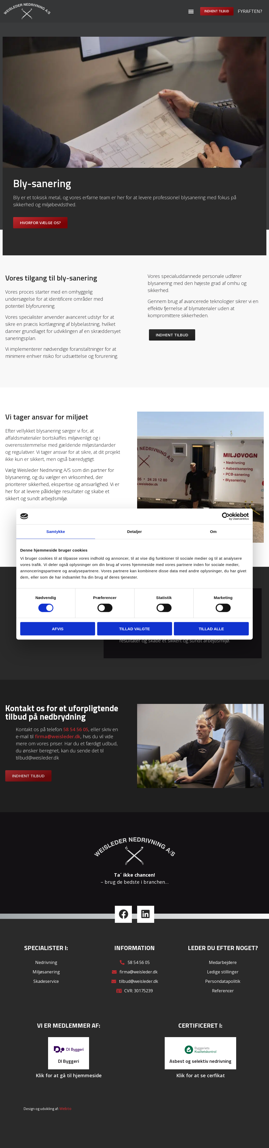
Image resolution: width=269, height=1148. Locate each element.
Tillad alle (211, 629)
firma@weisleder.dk (57, 745)
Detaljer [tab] (134, 531)
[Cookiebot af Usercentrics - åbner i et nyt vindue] (226, 516)
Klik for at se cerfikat (200, 1084)
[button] (178, 11)
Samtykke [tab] (55, 531)
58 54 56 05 (75, 738)
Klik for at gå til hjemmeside (69, 1084)
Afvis (57, 629)
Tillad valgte (134, 629)
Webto (65, 1117)
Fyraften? (250, 11)
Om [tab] (213, 531)
